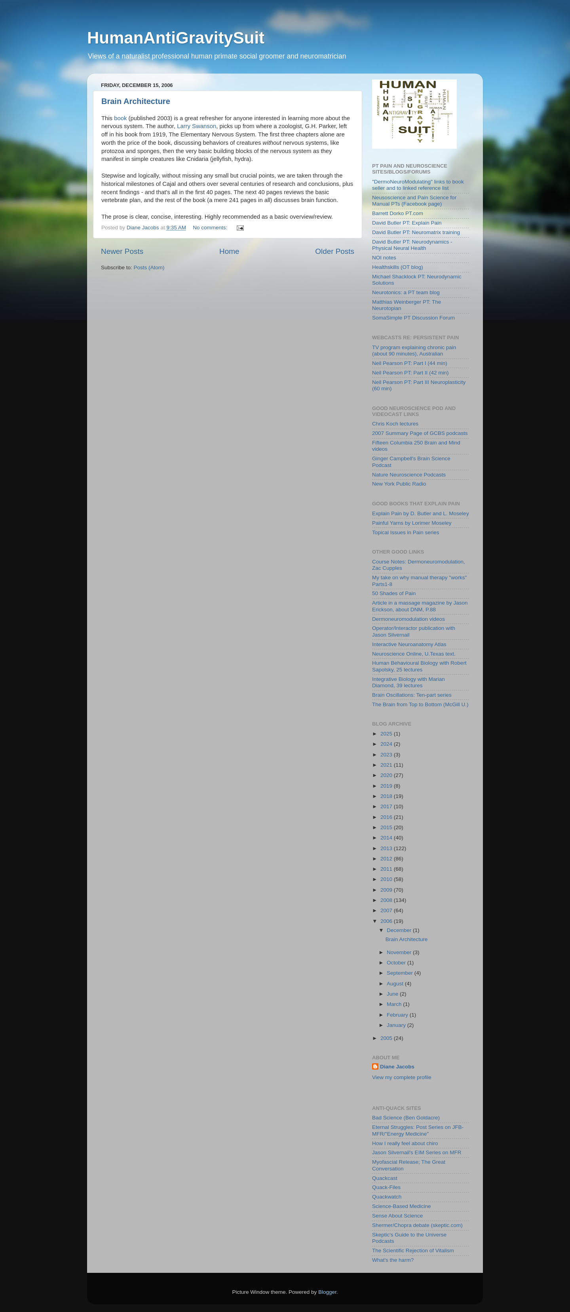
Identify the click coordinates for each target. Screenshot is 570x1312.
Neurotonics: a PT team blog (406, 292)
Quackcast (384, 1178)
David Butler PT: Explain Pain (407, 223)
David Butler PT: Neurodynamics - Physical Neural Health (412, 245)
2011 (387, 869)
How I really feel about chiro (405, 1143)
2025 (387, 734)
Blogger (327, 1292)
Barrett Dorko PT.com (397, 213)
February (398, 1015)
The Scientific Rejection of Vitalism (413, 1250)
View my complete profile (401, 1077)
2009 (387, 890)
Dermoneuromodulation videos (408, 619)
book (120, 118)
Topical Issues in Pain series (405, 532)
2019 (387, 786)
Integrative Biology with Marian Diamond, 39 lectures (408, 682)
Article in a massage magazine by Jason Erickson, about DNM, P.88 (420, 606)
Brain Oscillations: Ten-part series (412, 695)
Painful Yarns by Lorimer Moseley (412, 523)
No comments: (211, 228)
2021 (387, 765)
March (395, 1004)
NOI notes (384, 258)
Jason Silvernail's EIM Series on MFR (416, 1152)
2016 (387, 817)
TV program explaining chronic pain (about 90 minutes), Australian (414, 350)
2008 (387, 900)
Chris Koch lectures (395, 424)
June (393, 994)
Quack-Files (386, 1187)
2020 (387, 775)
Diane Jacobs (397, 1067)
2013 (387, 848)
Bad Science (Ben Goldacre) (406, 1118)
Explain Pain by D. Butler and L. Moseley (420, 513)
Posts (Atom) (149, 267)
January (397, 1025)
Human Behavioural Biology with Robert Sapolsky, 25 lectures (419, 666)
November (400, 952)
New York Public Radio (399, 484)
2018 (387, 796)
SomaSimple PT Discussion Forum (413, 318)
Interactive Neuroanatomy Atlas (409, 644)
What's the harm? (393, 1260)
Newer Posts (122, 251)
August (396, 984)
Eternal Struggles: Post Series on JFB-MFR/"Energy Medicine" (418, 1130)
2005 (387, 1038)
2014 (387, 838)
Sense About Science (397, 1216)
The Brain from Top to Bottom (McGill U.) (420, 704)
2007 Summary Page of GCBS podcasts (420, 433)
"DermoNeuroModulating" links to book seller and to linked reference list (418, 185)
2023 (387, 755)
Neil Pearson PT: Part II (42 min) (410, 373)
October (397, 963)
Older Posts (334, 251)
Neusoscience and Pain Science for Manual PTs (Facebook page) (414, 201)
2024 (387, 744)
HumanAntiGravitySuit (175, 37)
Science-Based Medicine (401, 1206)
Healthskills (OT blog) (397, 267)
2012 (387, 859)
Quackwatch (386, 1197)
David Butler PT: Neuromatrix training (416, 232)
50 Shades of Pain (394, 593)
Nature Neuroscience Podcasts (409, 475)
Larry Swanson (196, 126)
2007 (387, 910)
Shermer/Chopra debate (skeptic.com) (417, 1225)
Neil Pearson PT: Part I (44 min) (409, 363)
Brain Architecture (135, 101)
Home (229, 251)
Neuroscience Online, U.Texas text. (414, 654)
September (400, 973)
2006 (387, 921)
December (400, 930)
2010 (387, 879)
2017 (387, 806)
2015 (387, 827)
